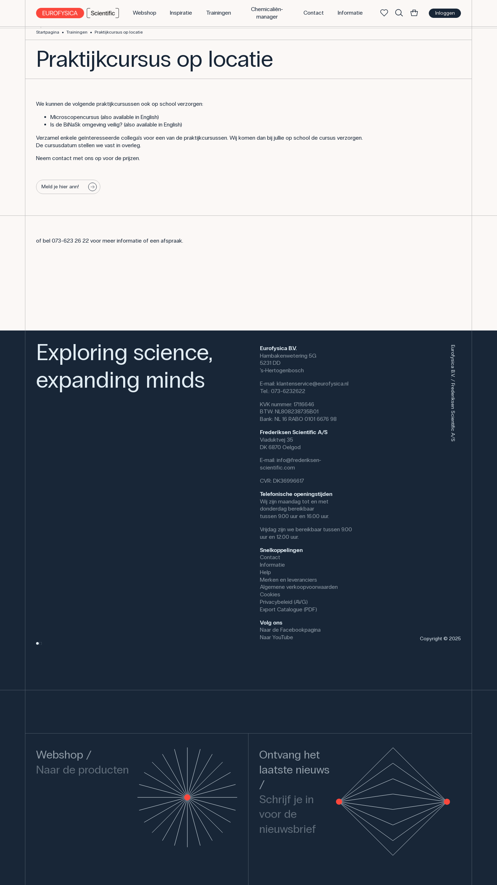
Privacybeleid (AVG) (284, 601)
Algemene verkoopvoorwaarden (299, 586)
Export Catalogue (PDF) (288, 609)
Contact (270, 557)
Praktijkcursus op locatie (119, 32)
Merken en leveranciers (288, 579)
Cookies (270, 594)
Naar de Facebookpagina (290, 629)
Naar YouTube (276, 637)
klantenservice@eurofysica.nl (312, 383)
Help (265, 572)
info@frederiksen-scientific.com (290, 464)
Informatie (272, 564)
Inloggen (445, 13)
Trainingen (76, 32)
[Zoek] (399, 13)
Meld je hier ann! (69, 187)
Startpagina (47, 32)
